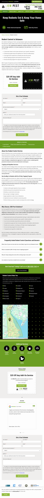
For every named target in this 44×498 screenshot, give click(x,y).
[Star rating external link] (12, 1)
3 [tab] (23, 432)
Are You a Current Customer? (8, 107)
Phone (4, 102)
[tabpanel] (22, 383)
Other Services (6, 146)
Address (4, 112)
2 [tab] (22, 432)
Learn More (6, 144)
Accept (5, 494)
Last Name (25, 98)
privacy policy (22, 131)
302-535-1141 (32, 266)
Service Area (31, 144)
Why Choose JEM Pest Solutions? (18, 144)
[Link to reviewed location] (22, 407)
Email (24, 102)
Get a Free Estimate (22, 270)
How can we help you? (7, 117)
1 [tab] (22, 397)
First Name (5, 98)
